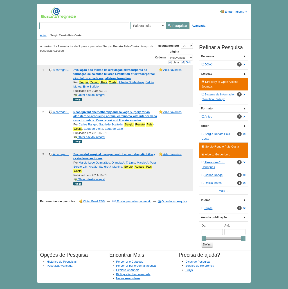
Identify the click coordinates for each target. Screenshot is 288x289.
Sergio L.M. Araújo (85, 166)
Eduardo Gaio (114, 128)
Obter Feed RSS (92, 201)
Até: (227, 225)
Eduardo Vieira (93, 128)
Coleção (206, 73)
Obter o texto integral (89, 95)
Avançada (198, 25)
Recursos (207, 56)
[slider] (204, 238)
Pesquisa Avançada (59, 265)
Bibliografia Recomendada (133, 274)
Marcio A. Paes (146, 162)
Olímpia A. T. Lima (123, 162)
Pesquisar (177, 26)
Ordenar (160, 57)
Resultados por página (168, 48)
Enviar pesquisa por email (131, 201)
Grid (186, 62)
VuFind (48, 12)
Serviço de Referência (199, 265)
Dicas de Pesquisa (197, 261)
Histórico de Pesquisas (61, 261)
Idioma (241, 11)
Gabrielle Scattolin (111, 124)
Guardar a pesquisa (172, 201)
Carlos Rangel (88, 124)
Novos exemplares (128, 278)
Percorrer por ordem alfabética (136, 265)
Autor (43, 35)
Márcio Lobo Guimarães (94, 162)
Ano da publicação (214, 217)
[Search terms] (84, 25)
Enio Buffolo (91, 86)
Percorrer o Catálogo (129, 261)
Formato (207, 108)
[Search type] (147, 25)
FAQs (189, 270)
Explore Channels (127, 270)
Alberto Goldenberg (131, 82)
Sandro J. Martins (110, 166)
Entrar (226, 11)
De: (204, 225)
